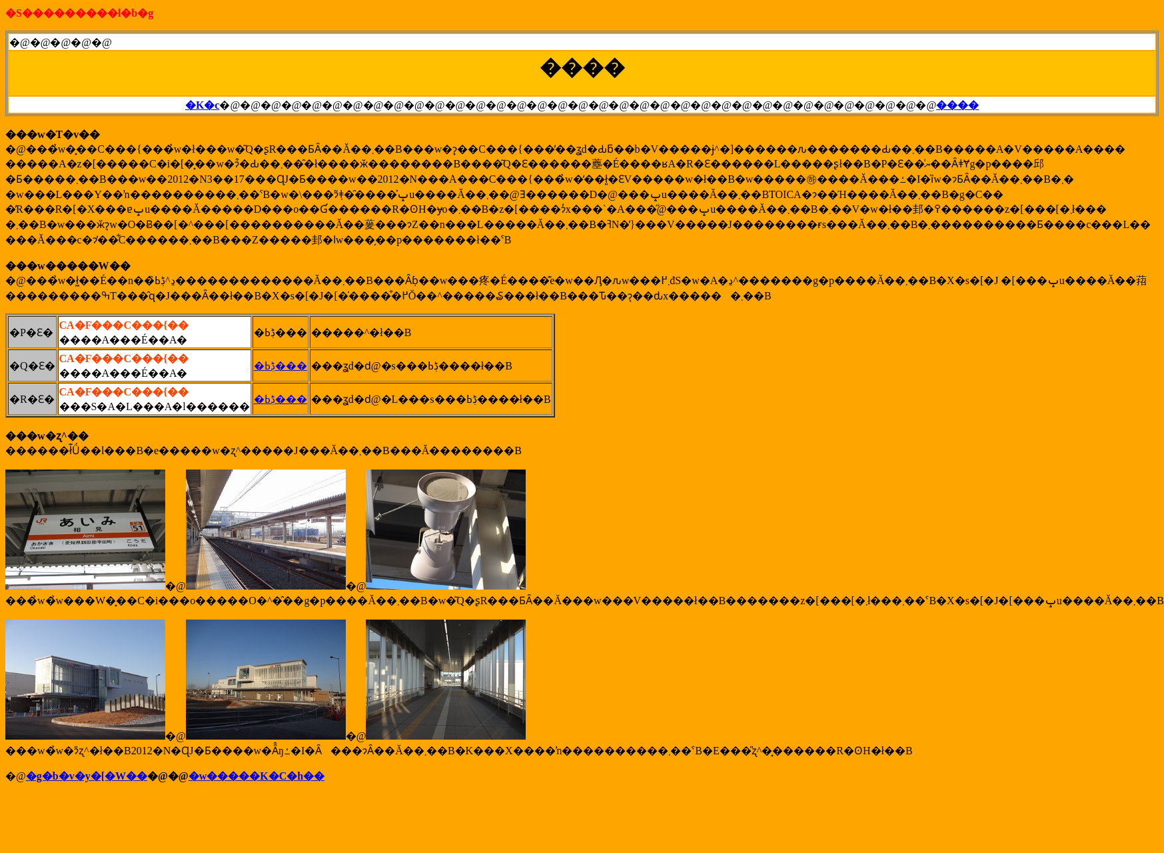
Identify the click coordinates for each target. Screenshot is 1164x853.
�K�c (202, 105)
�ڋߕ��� (280, 365)
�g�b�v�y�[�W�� (86, 776)
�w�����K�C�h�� (256, 776)
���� (957, 105)
